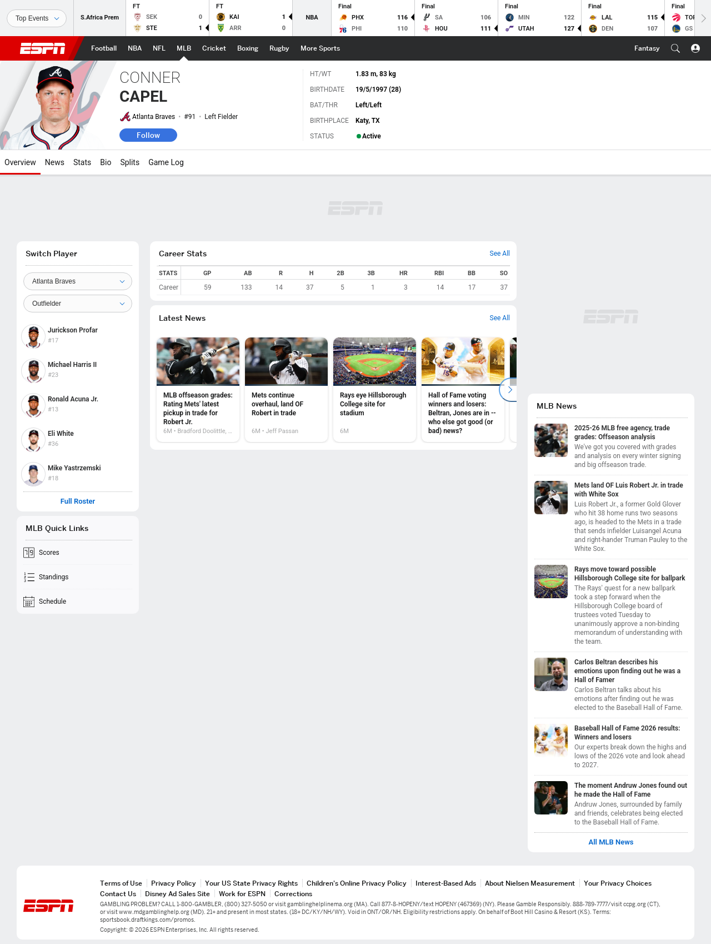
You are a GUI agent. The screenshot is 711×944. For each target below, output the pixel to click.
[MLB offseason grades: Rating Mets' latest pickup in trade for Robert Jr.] (198, 389)
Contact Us (118, 894)
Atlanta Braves (153, 117)
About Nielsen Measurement (530, 883)
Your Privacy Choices (618, 883)
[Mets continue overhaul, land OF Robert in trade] (286, 389)
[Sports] (36, 18)
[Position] (78, 303)
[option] (198, 389)
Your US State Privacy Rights (251, 883)
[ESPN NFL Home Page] (159, 48)
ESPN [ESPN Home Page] (43, 48)
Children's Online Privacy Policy (357, 883)
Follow (148, 135)
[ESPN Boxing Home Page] (247, 48)
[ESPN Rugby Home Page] (279, 48)
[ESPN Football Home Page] (104, 48)
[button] (675, 48)
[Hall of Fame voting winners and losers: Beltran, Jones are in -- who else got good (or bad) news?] (463, 389)
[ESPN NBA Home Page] (135, 48)
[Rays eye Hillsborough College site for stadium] (374, 389)
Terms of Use (121, 883)
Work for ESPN (242, 894)
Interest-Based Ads (445, 883)
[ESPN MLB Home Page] (184, 48)
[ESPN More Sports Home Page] (320, 48)
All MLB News (610, 842)
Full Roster (78, 501)
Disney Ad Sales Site (177, 894)
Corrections (293, 894)
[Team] (78, 281)
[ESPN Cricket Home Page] (214, 48)
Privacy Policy (173, 883)
